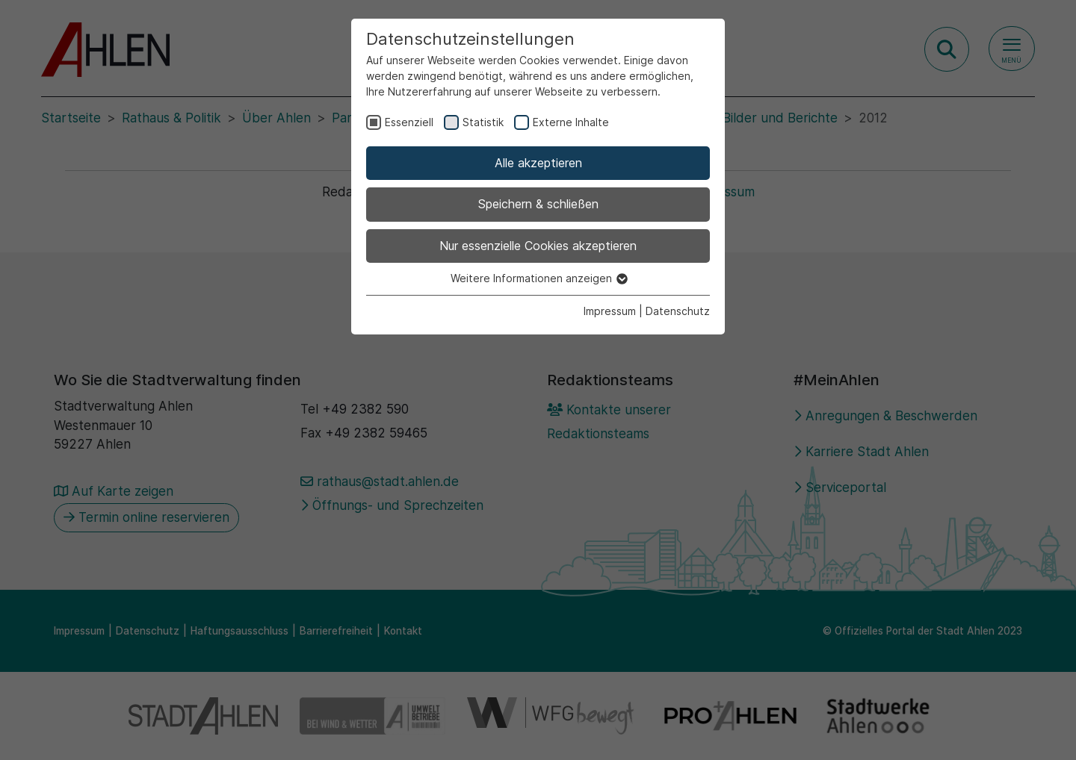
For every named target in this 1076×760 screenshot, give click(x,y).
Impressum (610, 311)
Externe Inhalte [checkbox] (571, 122)
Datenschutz (678, 311)
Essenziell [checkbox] (409, 122)
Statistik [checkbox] (483, 122)
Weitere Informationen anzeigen (538, 278)
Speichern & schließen (538, 203)
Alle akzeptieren (538, 162)
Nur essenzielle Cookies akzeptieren (538, 245)
